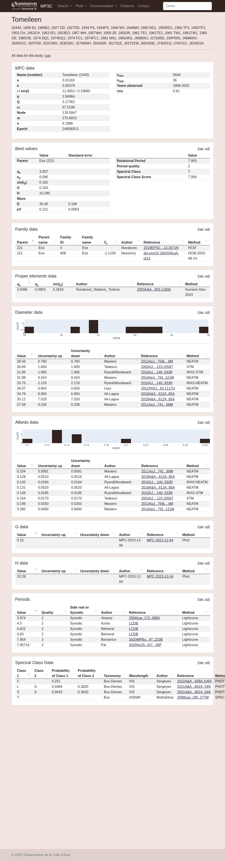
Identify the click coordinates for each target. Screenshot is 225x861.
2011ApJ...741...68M (157, 404)
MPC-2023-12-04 (160, 576)
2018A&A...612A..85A (158, 394)
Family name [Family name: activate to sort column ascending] (87, 239)
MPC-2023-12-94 (160, 540)
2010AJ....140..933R (157, 372)
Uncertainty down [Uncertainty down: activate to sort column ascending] (80, 353)
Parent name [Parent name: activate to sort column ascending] (44, 239)
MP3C (47, 6)
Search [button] (63, 6)
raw (200, 148)
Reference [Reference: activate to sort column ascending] (152, 242)
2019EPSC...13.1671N (161, 248)
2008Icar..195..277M (193, 697)
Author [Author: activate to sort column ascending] (126, 242)
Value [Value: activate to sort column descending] (21, 356)
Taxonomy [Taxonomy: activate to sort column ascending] (112, 676)
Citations (127, 6)
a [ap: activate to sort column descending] (18, 284)
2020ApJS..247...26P (145, 645)
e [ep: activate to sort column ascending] (36, 284)
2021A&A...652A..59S (194, 686)
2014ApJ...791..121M (157, 377)
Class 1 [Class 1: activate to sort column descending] (21, 673)
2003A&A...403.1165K (154, 289)
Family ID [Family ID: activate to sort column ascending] (65, 239)
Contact (143, 6)
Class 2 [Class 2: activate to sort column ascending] (39, 673)
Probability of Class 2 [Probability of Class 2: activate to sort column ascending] (87, 673)
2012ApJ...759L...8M (157, 361)
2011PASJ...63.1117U (158, 388)
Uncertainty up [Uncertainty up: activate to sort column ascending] (50, 356)
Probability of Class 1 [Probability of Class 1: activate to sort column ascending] (61, 673)
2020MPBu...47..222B (146, 639)
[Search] (187, 6)
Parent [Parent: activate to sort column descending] (22, 242)
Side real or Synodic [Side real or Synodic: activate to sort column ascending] (79, 610)
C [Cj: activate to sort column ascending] (105, 243)
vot (48, 55)
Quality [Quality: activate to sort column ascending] (47, 612)
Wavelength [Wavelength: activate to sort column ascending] (138, 676)
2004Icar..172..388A (144, 618)
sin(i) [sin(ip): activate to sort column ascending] (58, 284)
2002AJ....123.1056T (157, 367)
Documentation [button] (102, 6)
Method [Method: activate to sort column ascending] (194, 242)
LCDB (133, 623)
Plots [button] (80, 6)
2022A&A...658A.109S (194, 681)
